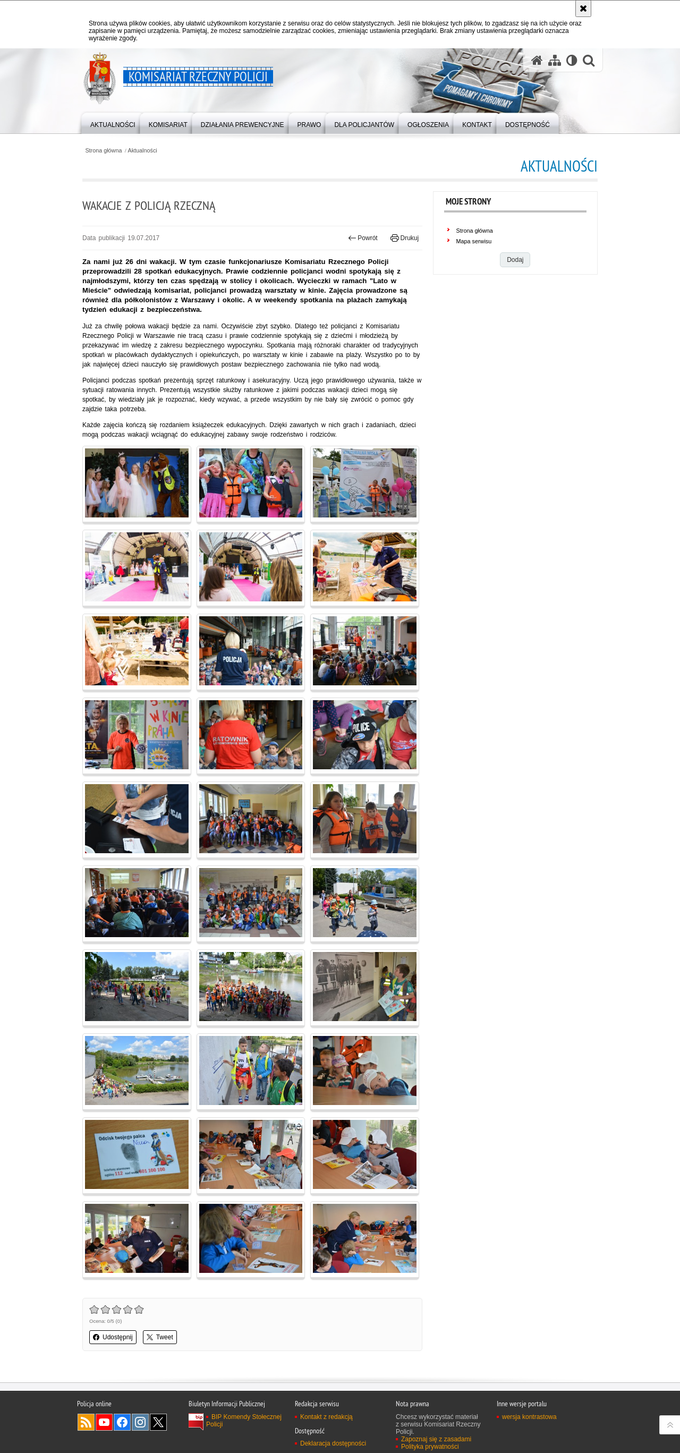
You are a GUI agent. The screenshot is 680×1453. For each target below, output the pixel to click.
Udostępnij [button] (113, 1337)
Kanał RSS (86, 1422)
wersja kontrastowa (529, 1417)
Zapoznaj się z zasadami (436, 1439)
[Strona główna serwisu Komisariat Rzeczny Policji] (537, 60)
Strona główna (103, 151)
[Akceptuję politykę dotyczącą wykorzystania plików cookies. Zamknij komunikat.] (583, 8)
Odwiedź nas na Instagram (140, 1422)
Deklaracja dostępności (333, 1443)
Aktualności (142, 151)
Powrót (363, 238)
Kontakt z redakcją (326, 1417)
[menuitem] (113, 122)
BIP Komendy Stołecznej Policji (244, 1420)
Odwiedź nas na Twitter (158, 1422)
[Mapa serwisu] (554, 60)
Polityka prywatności (430, 1446)
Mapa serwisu (474, 241)
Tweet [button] (160, 1337)
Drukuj (404, 238)
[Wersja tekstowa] (571, 60)
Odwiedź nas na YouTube (104, 1422)
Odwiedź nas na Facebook (122, 1422)
